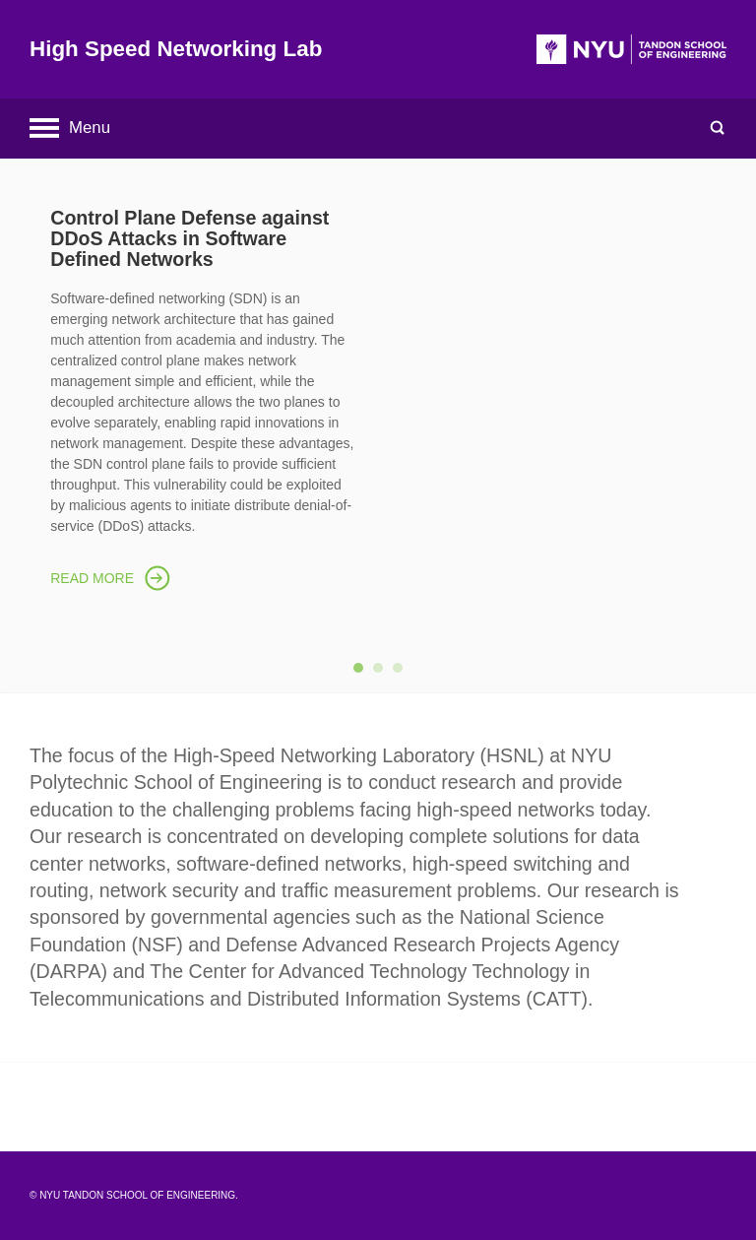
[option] (378, 395)
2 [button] (383, 673)
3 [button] (402, 673)
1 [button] (363, 673)
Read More (92, 578)
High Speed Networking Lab (176, 48)
